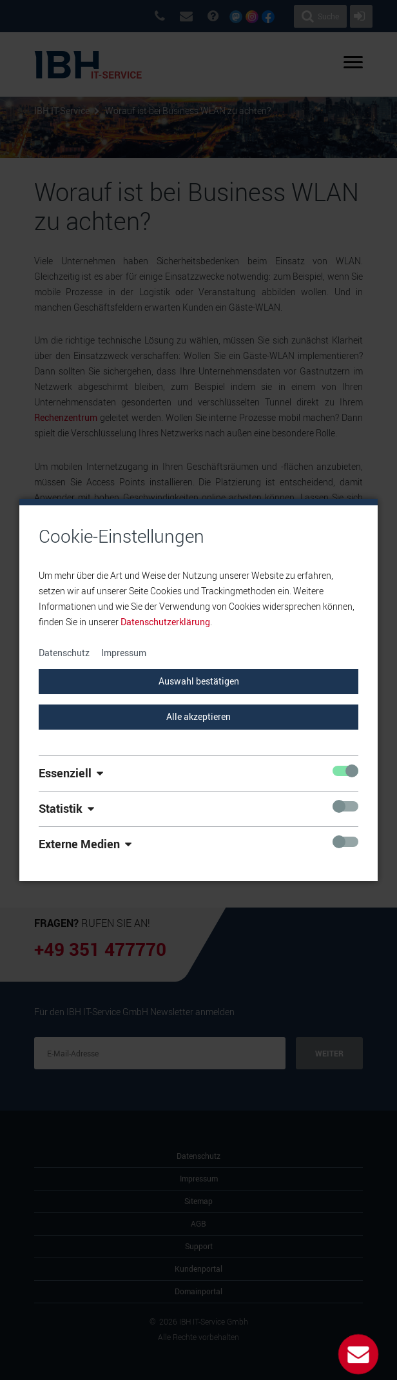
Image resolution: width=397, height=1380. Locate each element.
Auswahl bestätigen (199, 681)
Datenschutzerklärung (165, 622)
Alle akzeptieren (198, 716)
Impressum (123, 652)
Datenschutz (64, 652)
